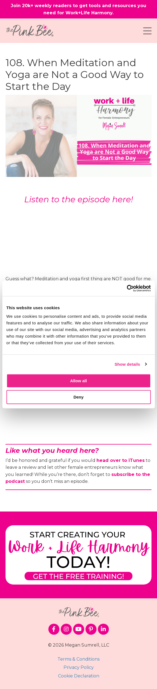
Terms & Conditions (78, 659)
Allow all (78, 380)
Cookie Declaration (78, 676)
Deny (78, 397)
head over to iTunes (121, 460)
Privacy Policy (79, 667)
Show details (127, 364)
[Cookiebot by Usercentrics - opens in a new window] (127, 288)
